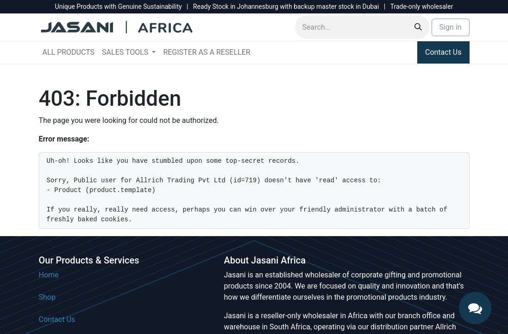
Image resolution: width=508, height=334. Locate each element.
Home (49, 274)
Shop (47, 297)
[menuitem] (69, 52)
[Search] (418, 27)
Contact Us (443, 52)
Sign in (450, 27)
